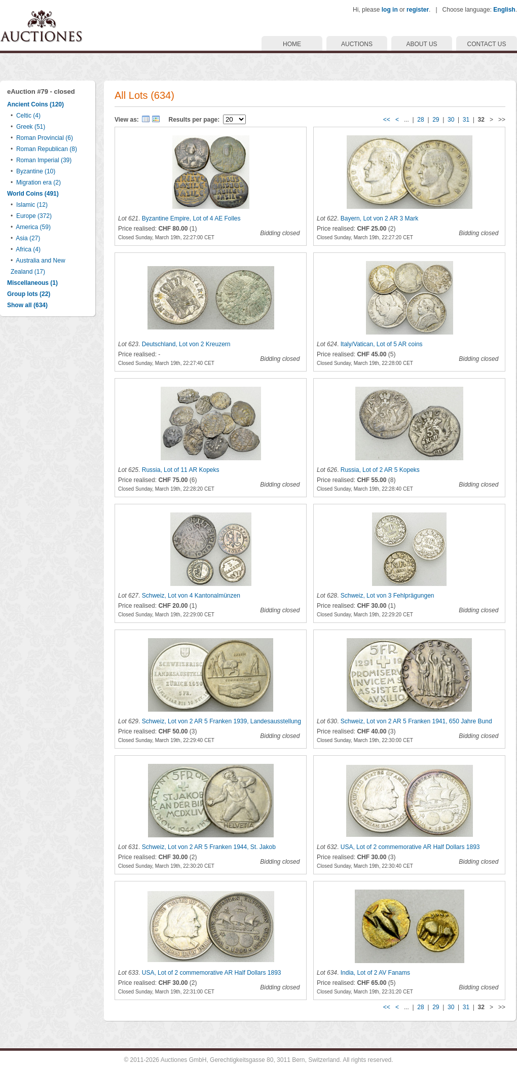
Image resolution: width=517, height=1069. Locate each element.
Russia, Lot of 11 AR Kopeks (180, 469)
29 (435, 119)
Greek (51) (30, 126)
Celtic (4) (28, 115)
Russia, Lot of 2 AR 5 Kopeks (380, 469)
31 (466, 119)
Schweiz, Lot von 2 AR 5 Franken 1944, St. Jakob (209, 847)
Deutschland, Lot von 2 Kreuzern (186, 344)
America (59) (33, 227)
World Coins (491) (33, 193)
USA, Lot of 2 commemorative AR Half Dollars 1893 (410, 847)
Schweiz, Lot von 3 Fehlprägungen (387, 595)
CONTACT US (486, 44)
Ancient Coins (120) (35, 104)
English (504, 9)
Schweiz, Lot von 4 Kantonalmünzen (191, 595)
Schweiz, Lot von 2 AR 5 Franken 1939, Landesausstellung (221, 721)
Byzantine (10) (35, 171)
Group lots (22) (28, 294)
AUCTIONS (357, 44)
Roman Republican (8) (46, 149)
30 (451, 119)
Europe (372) (34, 215)
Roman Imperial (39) (43, 160)
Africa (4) (28, 249)
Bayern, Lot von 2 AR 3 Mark (379, 218)
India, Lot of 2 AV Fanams (375, 972)
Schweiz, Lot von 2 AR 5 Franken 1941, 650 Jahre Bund (416, 721)
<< (386, 119)
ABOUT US (421, 44)
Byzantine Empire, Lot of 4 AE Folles (191, 218)
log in (390, 9)
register (418, 9)
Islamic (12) (32, 204)
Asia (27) (28, 238)
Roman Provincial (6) (44, 137)
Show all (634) (27, 305)
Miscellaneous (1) (32, 282)
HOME (292, 44)
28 (420, 119)
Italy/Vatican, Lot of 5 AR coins (382, 344)
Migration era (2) (38, 182)
